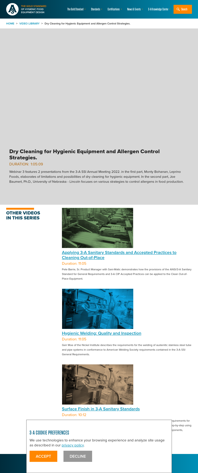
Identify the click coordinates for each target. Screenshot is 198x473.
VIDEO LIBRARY (29, 23)
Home (10, 23)
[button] (77, 9)
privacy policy (73, 445)
